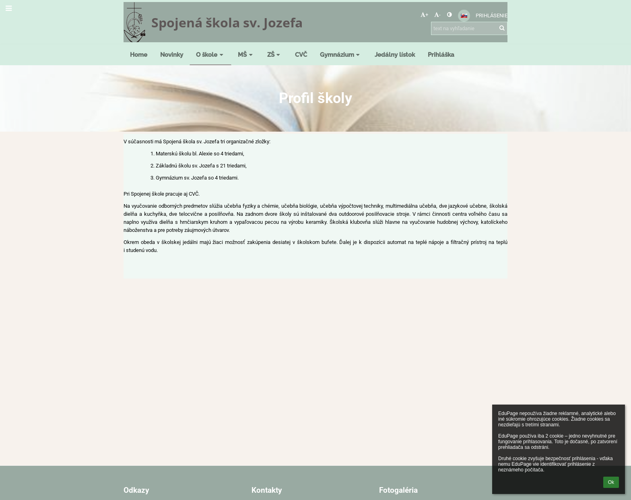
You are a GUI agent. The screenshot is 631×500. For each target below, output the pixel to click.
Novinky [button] (171, 54)
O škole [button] (210, 54)
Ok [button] (611, 482)
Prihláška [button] (441, 54)
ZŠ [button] (274, 54)
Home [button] (138, 54)
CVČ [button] (301, 54)
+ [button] (424, 15)
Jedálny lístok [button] (395, 54)
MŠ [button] (246, 54)
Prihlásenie (491, 15)
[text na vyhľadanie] (469, 28)
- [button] (437, 15)
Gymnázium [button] (341, 54)
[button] (464, 16)
